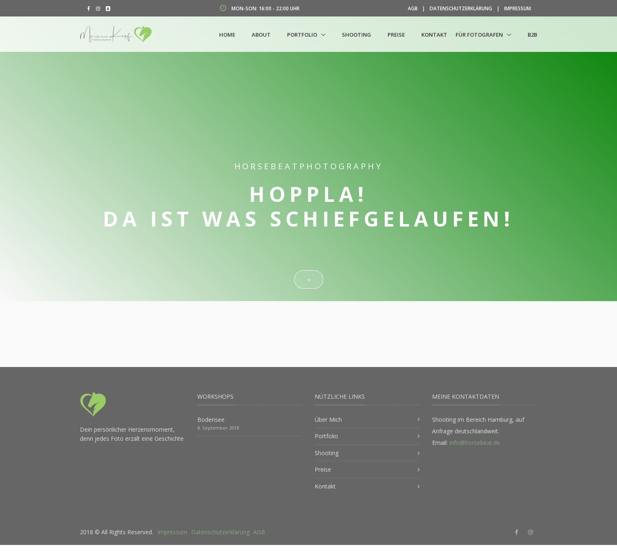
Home (227, 34)
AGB (413, 8)
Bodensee (210, 419)
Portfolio (302, 34)
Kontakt (434, 34)
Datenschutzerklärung (461, 8)
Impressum (517, 8)
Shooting (356, 34)
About (261, 34)
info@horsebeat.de (474, 442)
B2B (532, 34)
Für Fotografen (479, 34)
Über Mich (328, 419)
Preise (396, 34)
